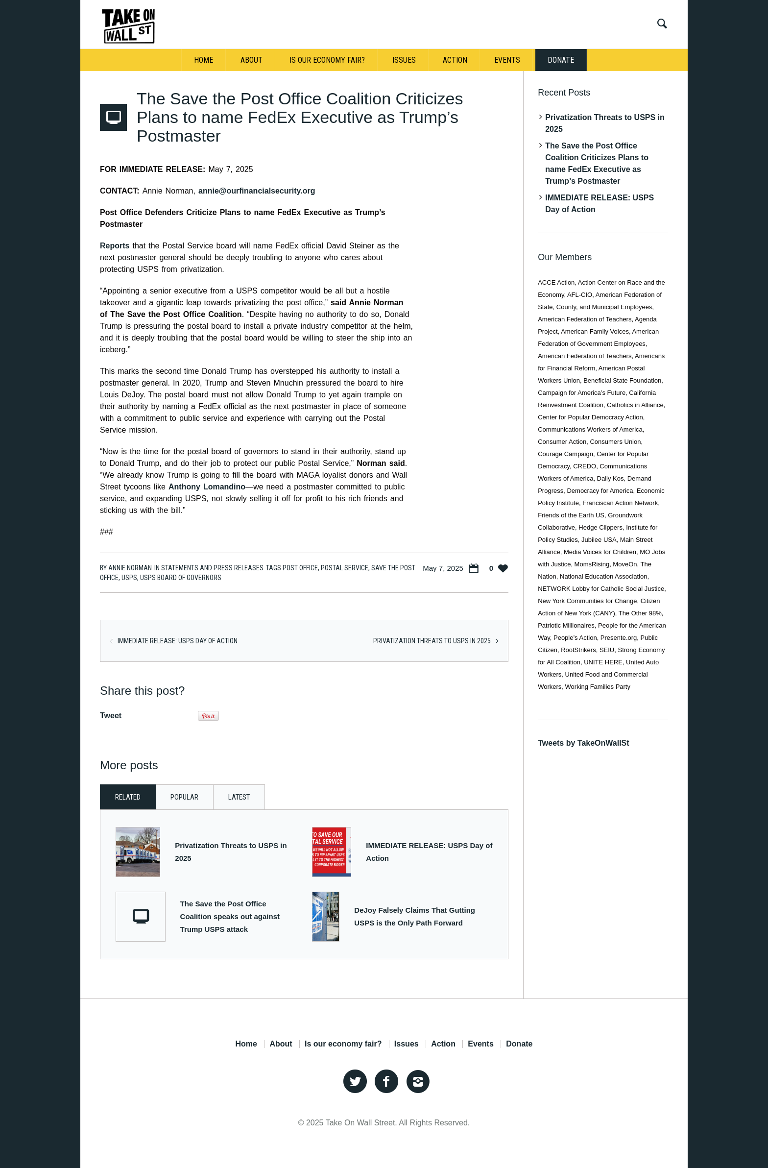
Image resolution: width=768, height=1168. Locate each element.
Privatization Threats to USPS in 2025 (432, 641)
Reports (114, 246)
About (280, 1044)
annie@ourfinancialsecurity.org (256, 191)
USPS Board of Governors (180, 578)
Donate (519, 1044)
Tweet (110, 715)
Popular (184, 797)
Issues (406, 1044)
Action (443, 1044)
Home (246, 1044)
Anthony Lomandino (206, 487)
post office (300, 568)
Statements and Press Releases (212, 568)
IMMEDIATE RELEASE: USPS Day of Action (178, 641)
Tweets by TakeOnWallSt (583, 743)
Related (128, 797)
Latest (239, 797)
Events (480, 1044)
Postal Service (344, 568)
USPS (129, 578)
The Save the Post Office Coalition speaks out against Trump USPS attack (230, 916)
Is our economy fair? (343, 1044)
